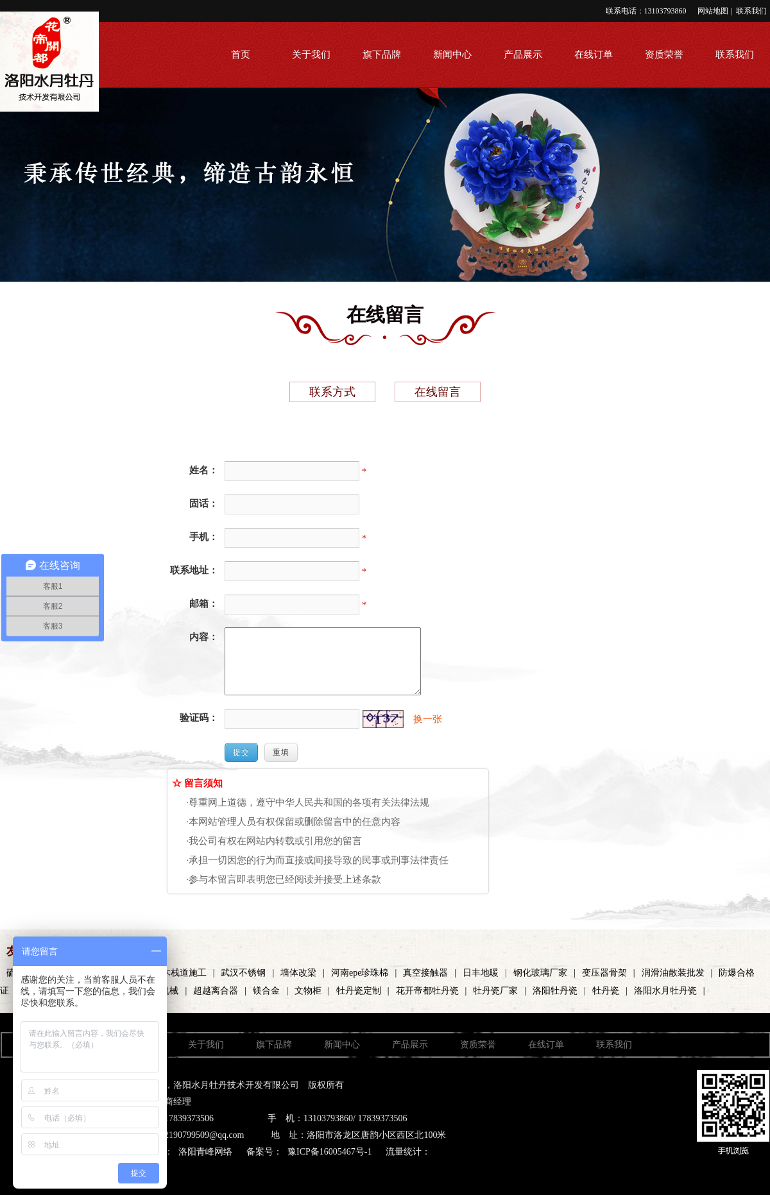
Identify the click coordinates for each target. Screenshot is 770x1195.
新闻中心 (452, 54)
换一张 (427, 719)
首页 (240, 54)
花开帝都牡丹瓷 (427, 991)
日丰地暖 (481, 973)
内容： (203, 637)
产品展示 (523, 54)
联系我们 (751, 10)
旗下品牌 (382, 54)
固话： (203, 503)
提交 (241, 752)
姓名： (203, 470)
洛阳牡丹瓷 (555, 991)
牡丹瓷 (605, 991)
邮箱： (203, 603)
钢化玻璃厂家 (540, 973)
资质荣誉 (664, 54)
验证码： (199, 718)
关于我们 (311, 54)
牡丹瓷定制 (358, 991)
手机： (203, 537)
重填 (281, 752)
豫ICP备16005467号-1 (329, 1152)
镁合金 (266, 991)
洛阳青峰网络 (205, 1152)
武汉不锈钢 (243, 973)
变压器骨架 (604, 973)
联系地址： (194, 570)
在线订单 (593, 54)
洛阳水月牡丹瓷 (665, 991)
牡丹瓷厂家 (495, 991)
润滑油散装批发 (673, 973)
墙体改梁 (298, 973)
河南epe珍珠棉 (359, 973)
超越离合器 (215, 991)
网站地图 (712, 10)
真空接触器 (425, 973)
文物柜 (308, 991)
